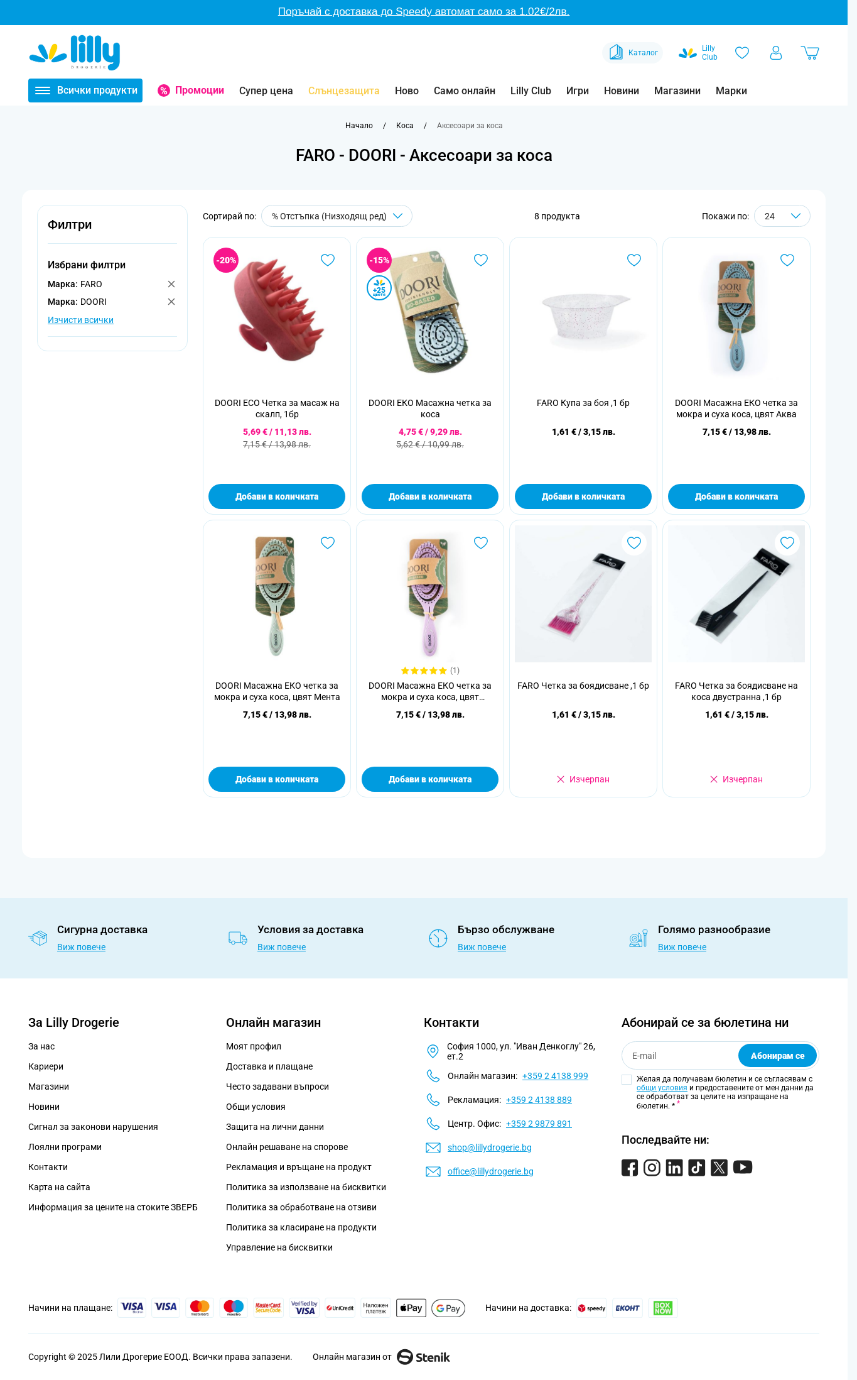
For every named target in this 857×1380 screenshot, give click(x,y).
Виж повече (81, 947)
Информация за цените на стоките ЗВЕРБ (113, 1207)
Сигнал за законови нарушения (93, 1127)
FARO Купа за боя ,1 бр (583, 403)
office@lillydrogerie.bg (491, 1171)
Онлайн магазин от (381, 1357)
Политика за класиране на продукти (301, 1227)
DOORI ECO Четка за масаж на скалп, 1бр (277, 408)
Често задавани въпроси (277, 1087)
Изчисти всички (81, 320)
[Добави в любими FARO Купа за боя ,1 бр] (634, 260)
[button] (112, 232)
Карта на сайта (59, 1187)
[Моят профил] (776, 52)
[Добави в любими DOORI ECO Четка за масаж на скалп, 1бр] (327, 260)
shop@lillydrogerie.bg (490, 1147)
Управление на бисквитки (279, 1247)
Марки (731, 91)
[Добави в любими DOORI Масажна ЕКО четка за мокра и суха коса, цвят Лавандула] (480, 543)
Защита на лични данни (275, 1127)
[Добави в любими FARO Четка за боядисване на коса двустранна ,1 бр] (787, 543)
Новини (621, 91)
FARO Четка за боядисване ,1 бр (583, 686)
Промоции (199, 90)
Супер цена (266, 91)
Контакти (48, 1167)
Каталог (632, 52)
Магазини (677, 91)
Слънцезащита (344, 91)
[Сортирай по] (336, 216)
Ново (407, 91)
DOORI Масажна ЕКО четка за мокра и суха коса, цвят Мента (277, 691)
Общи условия (256, 1107)
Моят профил (253, 1046)
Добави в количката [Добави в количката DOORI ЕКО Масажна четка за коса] (430, 496)
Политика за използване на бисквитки (306, 1187)
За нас (41, 1046)
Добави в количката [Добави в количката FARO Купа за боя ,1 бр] (583, 496)
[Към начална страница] (359, 126)
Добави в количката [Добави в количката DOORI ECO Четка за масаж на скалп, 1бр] (276, 496)
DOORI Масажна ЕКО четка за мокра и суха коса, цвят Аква (736, 408)
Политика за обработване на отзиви (301, 1207)
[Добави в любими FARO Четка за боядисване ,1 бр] (634, 543)
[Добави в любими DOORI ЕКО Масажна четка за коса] (480, 260)
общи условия (662, 1087)
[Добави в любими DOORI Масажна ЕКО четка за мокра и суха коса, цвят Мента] (327, 543)
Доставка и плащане (269, 1066)
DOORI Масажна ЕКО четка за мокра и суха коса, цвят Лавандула (430, 692)
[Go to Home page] (74, 53)
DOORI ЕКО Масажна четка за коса (430, 408)
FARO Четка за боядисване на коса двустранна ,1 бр (736, 691)
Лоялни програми (65, 1147)
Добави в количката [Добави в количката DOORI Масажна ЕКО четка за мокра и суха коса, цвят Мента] (276, 779)
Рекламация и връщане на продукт (300, 1167)
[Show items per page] (782, 216)
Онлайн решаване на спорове (287, 1147)
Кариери (45, 1066)
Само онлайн (464, 91)
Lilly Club (530, 91)
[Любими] (742, 52)
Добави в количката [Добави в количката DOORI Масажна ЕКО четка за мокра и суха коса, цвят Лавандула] (430, 779)
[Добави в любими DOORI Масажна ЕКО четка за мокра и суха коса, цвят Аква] (787, 260)
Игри (577, 91)
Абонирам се (778, 1056)
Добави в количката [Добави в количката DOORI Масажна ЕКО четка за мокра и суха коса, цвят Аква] (736, 496)
